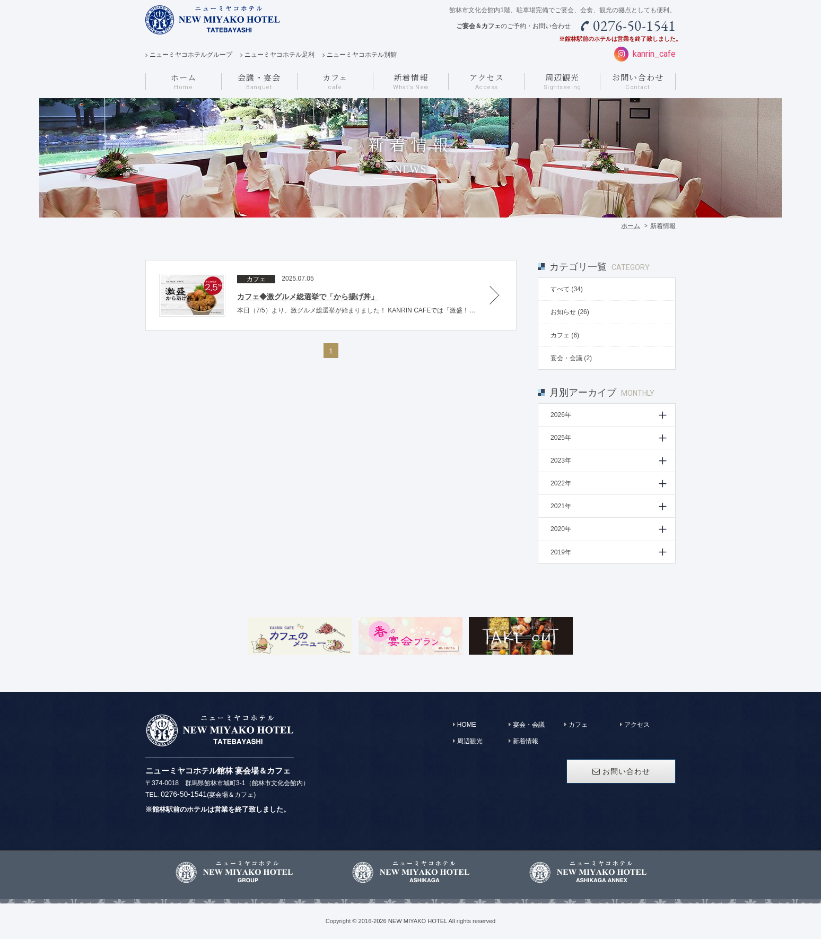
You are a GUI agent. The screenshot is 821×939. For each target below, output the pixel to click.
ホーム (630, 226)
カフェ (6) (565, 335)
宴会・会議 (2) (571, 358)
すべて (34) (567, 289)
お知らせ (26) (570, 312)
